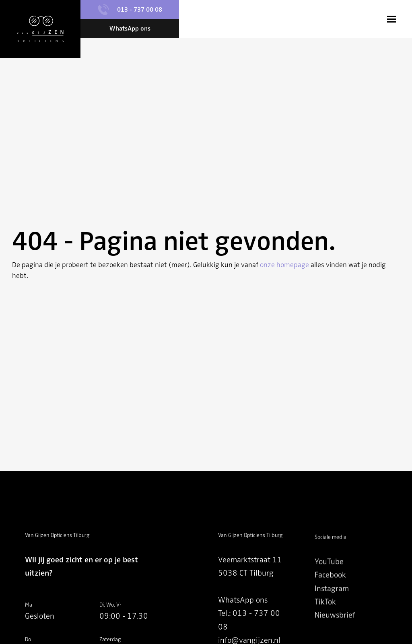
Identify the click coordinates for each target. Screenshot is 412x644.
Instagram (332, 599)
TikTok (325, 613)
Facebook (330, 586)
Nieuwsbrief (335, 626)
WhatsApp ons (243, 602)
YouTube (329, 573)
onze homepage (284, 264)
